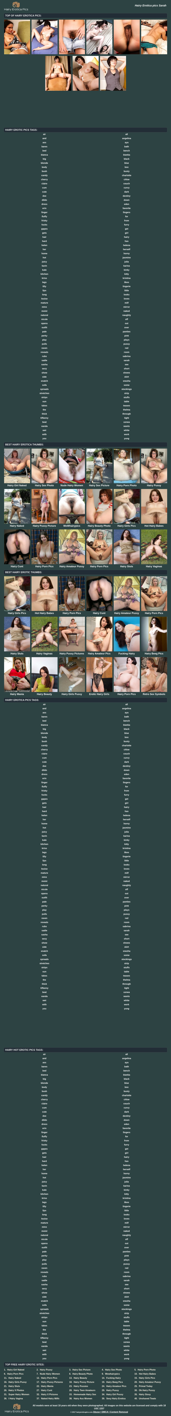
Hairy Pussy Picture (84, 1382)
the (44, 410)
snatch (44, 381)
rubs (44, 356)
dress (44, 204)
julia (126, 262)
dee (44, 196)
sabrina (127, 356)
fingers (126, 212)
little (126, 290)
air (44, 134)
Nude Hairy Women (50, 1374)
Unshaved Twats (147, 1398)
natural (44, 315)
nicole (44, 319)
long (44, 294)
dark (126, 192)
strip (126, 393)
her (44, 249)
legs (44, 282)
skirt (126, 377)
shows (126, 373)
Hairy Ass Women (83, 1398)
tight (126, 418)
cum (44, 188)
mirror (126, 307)
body (44, 167)
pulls (44, 344)
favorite (127, 208)
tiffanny (44, 418)
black (126, 159)
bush (44, 171)
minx (44, 307)
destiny (126, 196)
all (126, 134)
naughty (126, 315)
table (126, 401)
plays (126, 340)
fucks (44, 225)
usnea (126, 422)
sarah (127, 360)
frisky (44, 220)
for (126, 216)
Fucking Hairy (113, 1378)
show (44, 373)
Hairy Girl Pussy (114, 1394)
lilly (44, 286)
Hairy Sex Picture (81, 1370)
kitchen (44, 274)
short (126, 368)
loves (126, 299)
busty (127, 171)
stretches (44, 393)
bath (126, 146)
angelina (126, 138)
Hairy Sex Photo (113, 1370)
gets (44, 233)
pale (44, 331)
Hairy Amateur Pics (116, 1386)
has (127, 241)
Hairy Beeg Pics (114, 1382)
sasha (44, 364)
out (126, 323)
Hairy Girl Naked (15, 1370)
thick (44, 414)
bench (126, 151)
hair (44, 237)
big (44, 159)
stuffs (127, 397)
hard (44, 241)
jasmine (126, 257)
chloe (126, 179)
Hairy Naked (14, 1378)
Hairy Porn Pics (15, 1374)
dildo (44, 200)
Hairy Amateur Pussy (150, 1382)
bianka (126, 155)
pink (126, 336)
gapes (44, 229)
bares (44, 146)
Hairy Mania (47, 1386)
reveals (44, 352)
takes (44, 405)
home (44, 253)
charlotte (126, 175)
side (44, 377)
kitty (126, 274)
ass (44, 142)
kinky (126, 270)
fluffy (44, 216)
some (126, 385)
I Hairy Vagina (15, 1398)
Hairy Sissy (145, 1394)
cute (44, 192)
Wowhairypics (112, 1374)
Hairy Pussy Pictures (52, 1382)
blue (126, 163)
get (126, 229)
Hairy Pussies (81, 1386)
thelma (126, 410)
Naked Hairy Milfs (50, 1398)
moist (44, 311)
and (44, 138)
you (44, 438)
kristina (127, 278)
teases (126, 405)
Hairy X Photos (16, 1390)
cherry (44, 179)
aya (127, 142)
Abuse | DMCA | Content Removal (110, 1412)
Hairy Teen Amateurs (84, 1390)
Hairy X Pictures (49, 1394)
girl (126, 233)
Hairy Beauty (80, 1378)
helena (126, 245)
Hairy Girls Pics (147, 1378)
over (126, 327)
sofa (44, 385)
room (126, 352)
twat (44, 422)
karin (44, 266)
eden (126, 204)
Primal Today (146, 1386)
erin (44, 208)
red (126, 348)
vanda (44, 426)
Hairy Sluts (14, 1386)
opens (44, 323)
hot (44, 257)
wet (44, 430)
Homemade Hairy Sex (85, 1394)
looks (126, 294)
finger (44, 212)
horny (127, 253)
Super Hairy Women (18, 1394)
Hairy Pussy (46, 1370)
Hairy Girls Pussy (17, 1382)
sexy (44, 368)
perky (44, 336)
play (44, 340)
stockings (127, 389)
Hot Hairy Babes (147, 1374)
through (126, 414)
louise (44, 299)
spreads (44, 389)
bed (44, 151)
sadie (44, 360)
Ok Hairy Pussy (147, 1390)
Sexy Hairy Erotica (116, 1398)
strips (44, 397)
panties (126, 331)
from (126, 220)
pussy (126, 344)
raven (44, 348)
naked (126, 311)
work (126, 434)
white (126, 430)
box (127, 167)
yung (126, 438)
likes (126, 282)
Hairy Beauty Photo (82, 1374)
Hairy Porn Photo (147, 1370)
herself (126, 249)
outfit (44, 327)
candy (44, 175)
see (127, 364)
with (44, 434)
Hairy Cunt (46, 1390)
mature (44, 303)
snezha (126, 381)
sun (44, 401)
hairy (126, 237)
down (126, 200)
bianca (44, 155)
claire (44, 183)
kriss (44, 278)
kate (44, 270)
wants (126, 426)
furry (126, 225)
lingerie (127, 286)
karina (126, 266)
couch (126, 183)
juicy (44, 262)
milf (127, 303)
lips (44, 290)
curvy (127, 188)
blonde (44, 163)
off (126, 319)
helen (44, 245)
